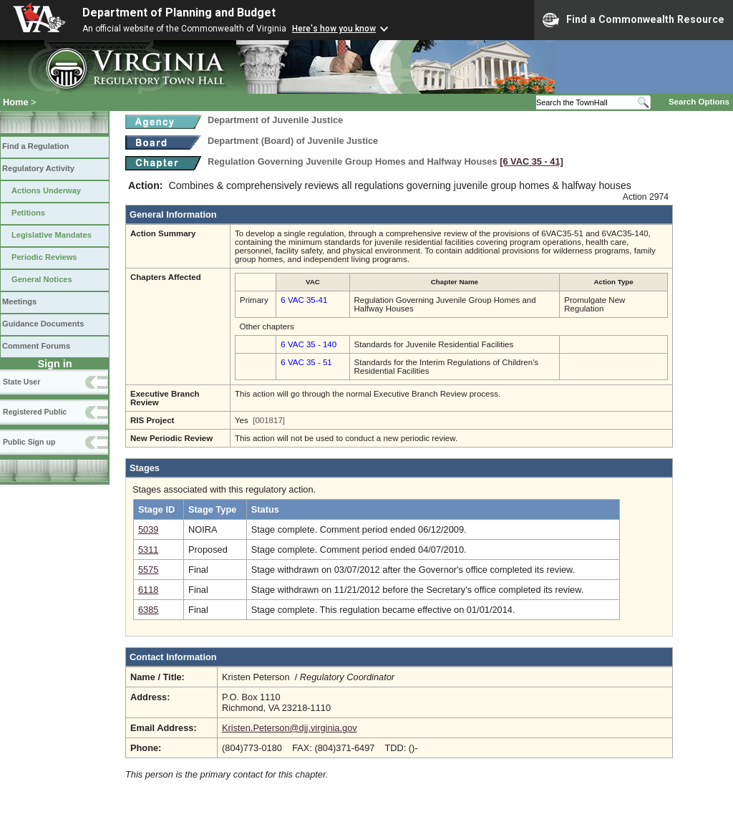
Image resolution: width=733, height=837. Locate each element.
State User (21, 381)
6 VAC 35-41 (304, 300)
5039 (148, 529)
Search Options (699, 101)
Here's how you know (334, 29)
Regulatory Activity (38, 168)
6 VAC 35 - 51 (306, 362)
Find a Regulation (35, 146)
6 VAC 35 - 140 (308, 344)
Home (16, 102)
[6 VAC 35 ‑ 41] (531, 161)
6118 (148, 589)
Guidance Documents (43, 323)
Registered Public (35, 411)
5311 (148, 549)
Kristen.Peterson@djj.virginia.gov (289, 727)
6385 (148, 609)
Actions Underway (46, 190)
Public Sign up (29, 441)
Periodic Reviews (44, 257)
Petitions (28, 212)
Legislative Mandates (51, 235)
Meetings (19, 301)
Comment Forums (36, 346)
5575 (148, 569)
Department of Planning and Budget (179, 12)
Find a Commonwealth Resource (633, 20)
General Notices (41, 279)
